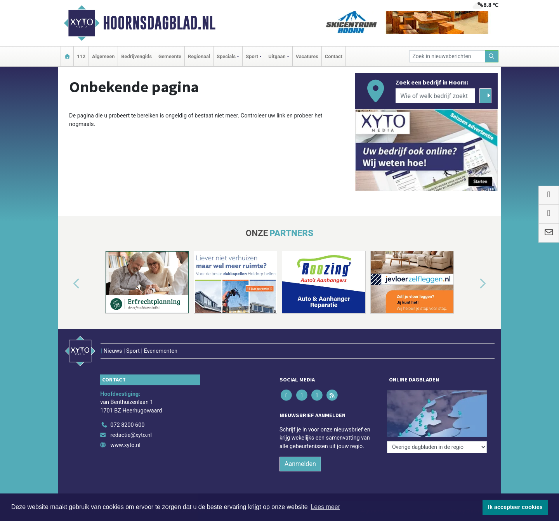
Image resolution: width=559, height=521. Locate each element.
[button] (67, 283)
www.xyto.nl (125, 445)
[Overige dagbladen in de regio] (437, 447)
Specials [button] (226, 56)
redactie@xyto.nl (131, 435)
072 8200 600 (127, 425)
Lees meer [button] (325, 507)
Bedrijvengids (136, 56)
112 (81, 56)
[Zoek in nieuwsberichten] (447, 56)
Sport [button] (252, 56)
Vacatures (307, 56)
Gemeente (169, 56)
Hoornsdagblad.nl (159, 23)
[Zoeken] (492, 56)
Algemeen (103, 56)
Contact (333, 56)
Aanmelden (300, 464)
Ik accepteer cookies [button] (515, 507)
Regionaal (199, 56)
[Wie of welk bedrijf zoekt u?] (435, 95)
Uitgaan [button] (276, 56)
